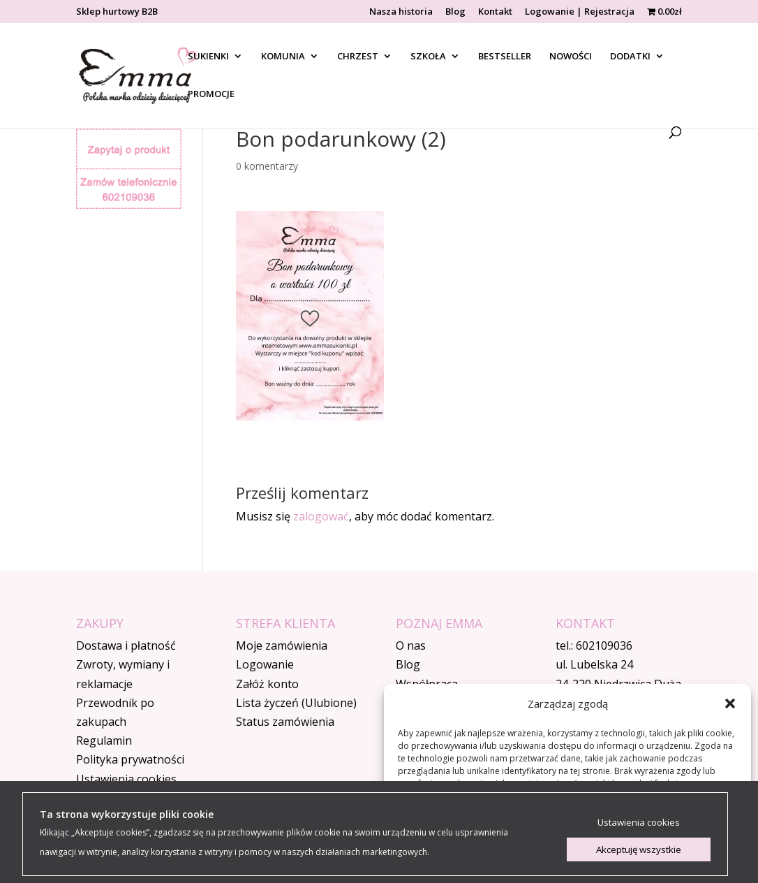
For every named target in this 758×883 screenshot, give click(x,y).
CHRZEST (357, 56)
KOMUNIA (283, 56)
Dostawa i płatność (126, 645)
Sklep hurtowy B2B (117, 12)
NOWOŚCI (570, 56)
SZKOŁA (428, 56)
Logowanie (265, 664)
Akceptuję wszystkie (638, 849)
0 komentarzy (267, 166)
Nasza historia (401, 12)
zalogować (321, 516)
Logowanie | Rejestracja (579, 12)
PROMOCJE (211, 94)
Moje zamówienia (281, 645)
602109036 (604, 645)
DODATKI (630, 56)
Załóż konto (267, 684)
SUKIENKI (208, 56)
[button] (730, 703)
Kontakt (495, 12)
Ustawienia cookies (126, 779)
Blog (455, 12)
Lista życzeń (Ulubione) (296, 702)
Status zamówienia (285, 721)
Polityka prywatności (130, 759)
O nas (411, 645)
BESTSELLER (504, 56)
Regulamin (104, 740)
